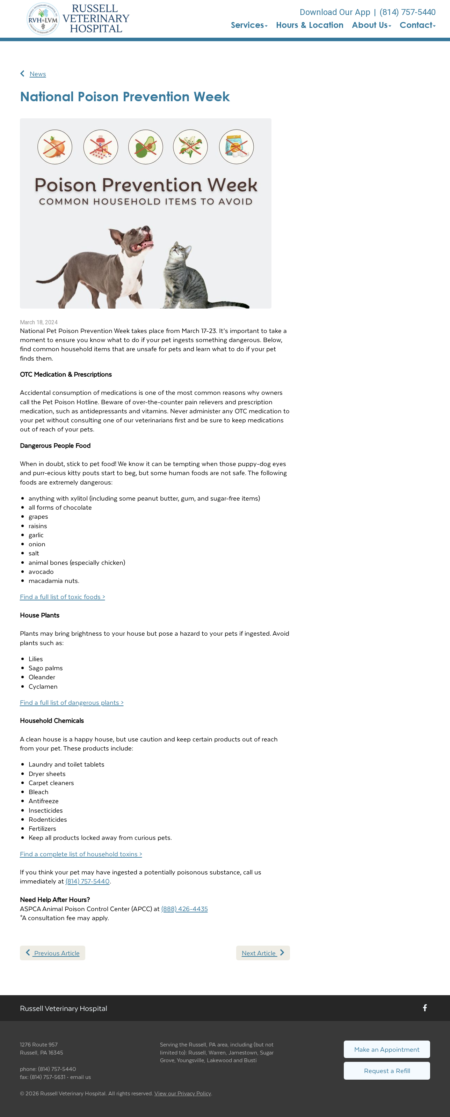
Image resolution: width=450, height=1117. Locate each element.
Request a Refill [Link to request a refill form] (387, 1070)
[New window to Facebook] (425, 1008)
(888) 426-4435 (184, 908)
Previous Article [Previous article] (53, 953)
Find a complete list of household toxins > (81, 854)
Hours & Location (309, 25)
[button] (78, 19)
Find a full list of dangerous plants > (72, 702)
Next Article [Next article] (263, 953)
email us (80, 1076)
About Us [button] (371, 25)
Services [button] (249, 25)
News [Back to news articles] (33, 73)
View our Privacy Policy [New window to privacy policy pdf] (182, 1093)
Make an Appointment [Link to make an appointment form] (387, 1049)
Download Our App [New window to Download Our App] (335, 12)
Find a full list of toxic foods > (62, 596)
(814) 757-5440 (88, 881)
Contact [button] (418, 25)
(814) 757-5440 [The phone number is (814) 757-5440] (407, 12)
